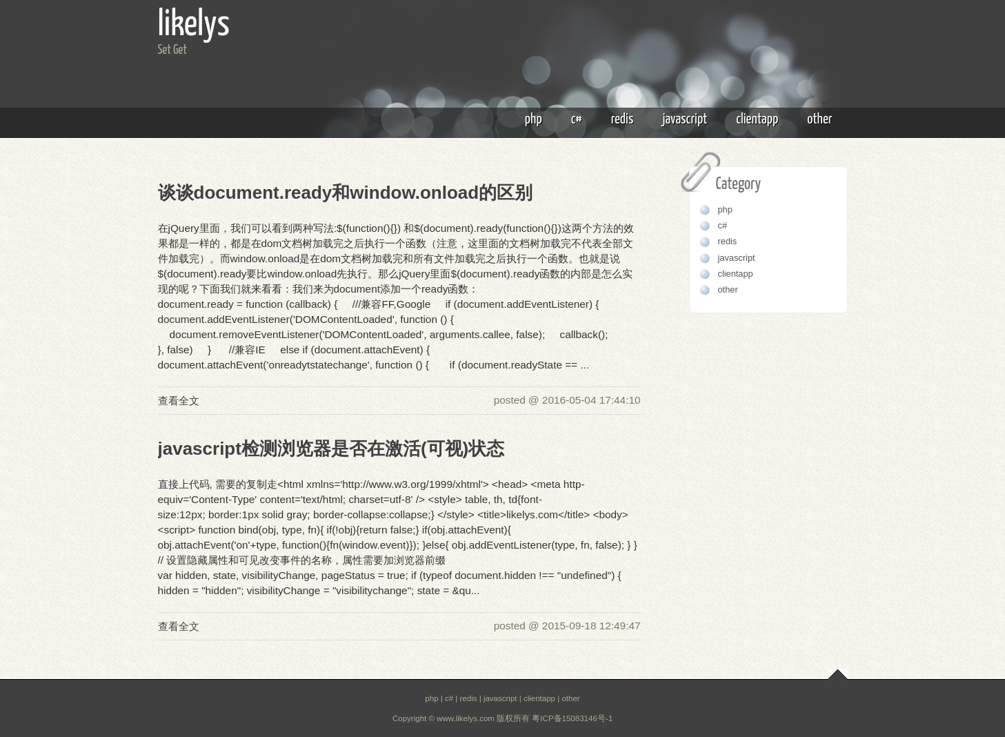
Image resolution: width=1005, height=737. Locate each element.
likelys (194, 25)
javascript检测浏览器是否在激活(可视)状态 (331, 448)
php (533, 119)
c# (576, 119)
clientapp (757, 119)
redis (622, 119)
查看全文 (178, 400)
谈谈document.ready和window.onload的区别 (345, 192)
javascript (684, 119)
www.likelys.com (466, 718)
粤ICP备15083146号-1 (572, 718)
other (819, 119)
